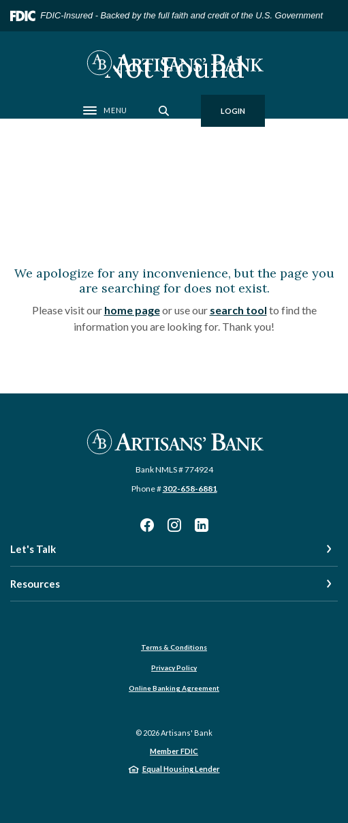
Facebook (147, 525)
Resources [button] (35, 584)
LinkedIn (201, 525)
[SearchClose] (164, 111)
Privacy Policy (174, 667)
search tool (238, 309)
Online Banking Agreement (174, 688)
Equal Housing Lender (181, 768)
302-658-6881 (190, 488)
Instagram (174, 525)
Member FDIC (174, 751)
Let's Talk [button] (33, 549)
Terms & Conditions (174, 647)
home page (132, 309)
